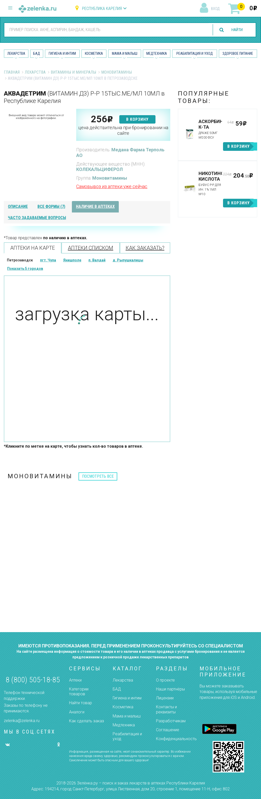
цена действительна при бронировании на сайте (123, 130)
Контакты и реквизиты (166, 709)
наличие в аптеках (95, 206)
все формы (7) (51, 206)
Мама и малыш (124, 53)
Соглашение (167, 729)
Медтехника (156, 53)
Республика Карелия (102, 8)
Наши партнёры (170, 689)
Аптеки (75, 680)
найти (236, 30)
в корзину (137, 119)
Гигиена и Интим (62, 53)
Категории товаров (78, 691)
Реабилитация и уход (194, 53)
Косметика (94, 53)
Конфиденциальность (176, 738)
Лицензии (165, 698)
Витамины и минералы (73, 72)
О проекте (165, 680)
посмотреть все (98, 476)
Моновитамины (116, 72)
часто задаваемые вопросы (37, 217)
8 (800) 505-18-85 (33, 679)
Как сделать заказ (86, 720)
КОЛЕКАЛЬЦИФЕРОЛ (99, 169)
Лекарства (16, 53)
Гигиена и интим (127, 698)
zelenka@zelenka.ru (22, 720)
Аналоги (76, 712)
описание (18, 206)
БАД (36, 53)
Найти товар (80, 702)
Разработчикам (171, 720)
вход (215, 9)
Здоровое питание (238, 53)
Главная (12, 72)
